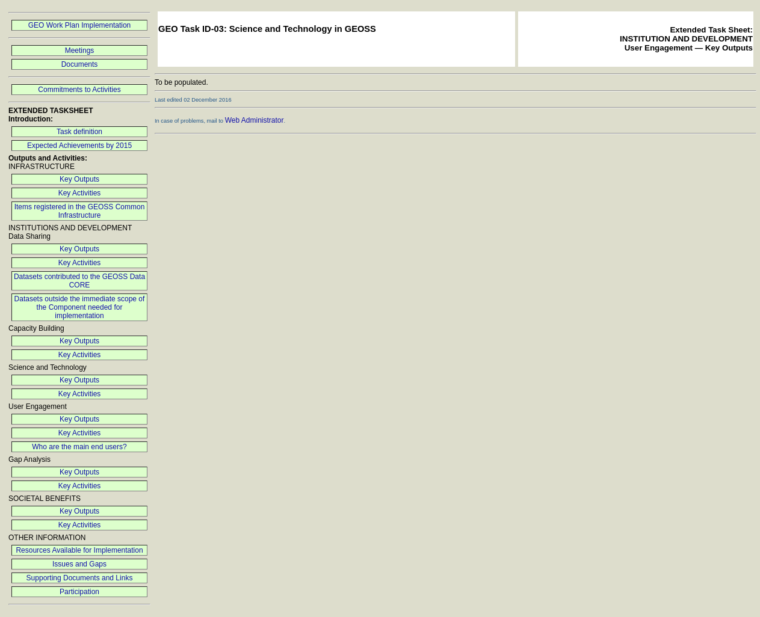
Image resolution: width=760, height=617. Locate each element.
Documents (79, 64)
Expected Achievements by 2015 (79, 145)
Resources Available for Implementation (79, 550)
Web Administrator (254, 120)
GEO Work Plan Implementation (79, 25)
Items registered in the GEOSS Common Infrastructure (79, 211)
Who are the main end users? (79, 447)
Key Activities (79, 193)
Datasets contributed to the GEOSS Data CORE (79, 280)
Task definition (79, 131)
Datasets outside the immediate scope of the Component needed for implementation (79, 307)
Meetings (79, 50)
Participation (79, 592)
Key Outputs (79, 179)
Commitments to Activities (79, 89)
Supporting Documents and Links (79, 578)
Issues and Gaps (79, 564)
